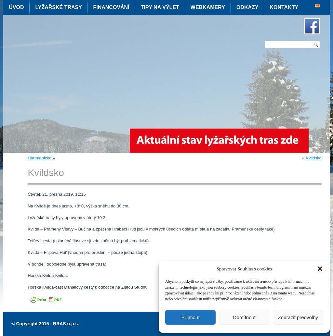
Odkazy (247, 7)
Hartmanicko (39, 158)
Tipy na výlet (160, 7)
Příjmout (190, 317)
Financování (111, 7)
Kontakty (284, 7)
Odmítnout (244, 317)
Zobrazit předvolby (298, 317)
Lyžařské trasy (58, 7)
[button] (320, 269)
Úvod (16, 7)
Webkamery (208, 7)
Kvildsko (313, 158)
